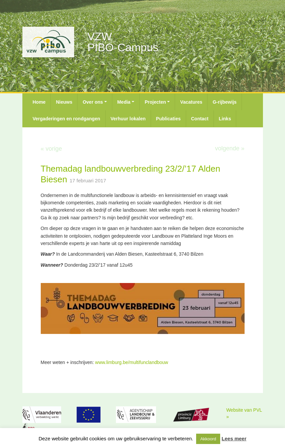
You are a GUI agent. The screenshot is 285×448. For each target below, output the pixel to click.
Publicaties (168, 118)
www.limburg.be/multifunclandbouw (131, 362)
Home (39, 102)
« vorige (51, 148)
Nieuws (64, 102)
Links (225, 118)
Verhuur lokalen (128, 118)
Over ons (93, 102)
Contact (199, 118)
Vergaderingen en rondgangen (66, 118)
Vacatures (191, 102)
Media (124, 102)
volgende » (229, 148)
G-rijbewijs (224, 102)
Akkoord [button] (208, 438)
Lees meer (234, 438)
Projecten (155, 102)
